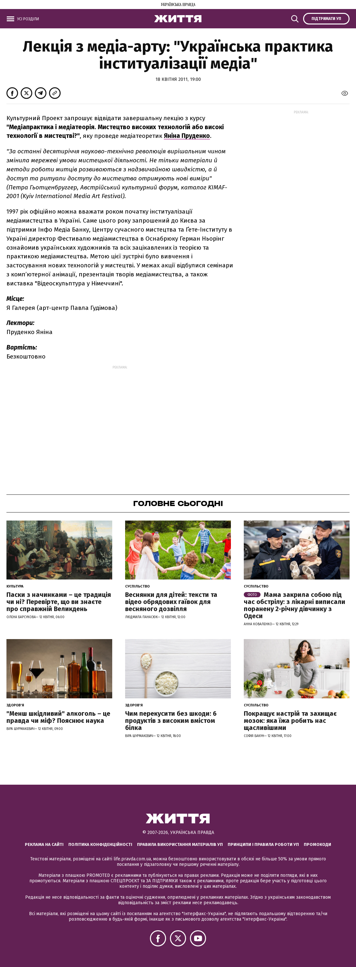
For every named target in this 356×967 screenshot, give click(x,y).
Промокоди (317, 844)
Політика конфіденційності (100, 844)
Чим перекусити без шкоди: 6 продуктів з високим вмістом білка (171, 721)
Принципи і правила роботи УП (263, 844)
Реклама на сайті (44, 844)
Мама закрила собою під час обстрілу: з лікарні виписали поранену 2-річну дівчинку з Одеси (294, 605)
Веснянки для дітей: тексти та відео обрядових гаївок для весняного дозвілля (171, 602)
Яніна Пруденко (187, 135)
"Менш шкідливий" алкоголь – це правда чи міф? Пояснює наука (58, 717)
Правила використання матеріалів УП (180, 844)
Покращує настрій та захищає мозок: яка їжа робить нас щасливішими (290, 721)
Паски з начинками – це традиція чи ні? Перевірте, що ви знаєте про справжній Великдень (58, 602)
